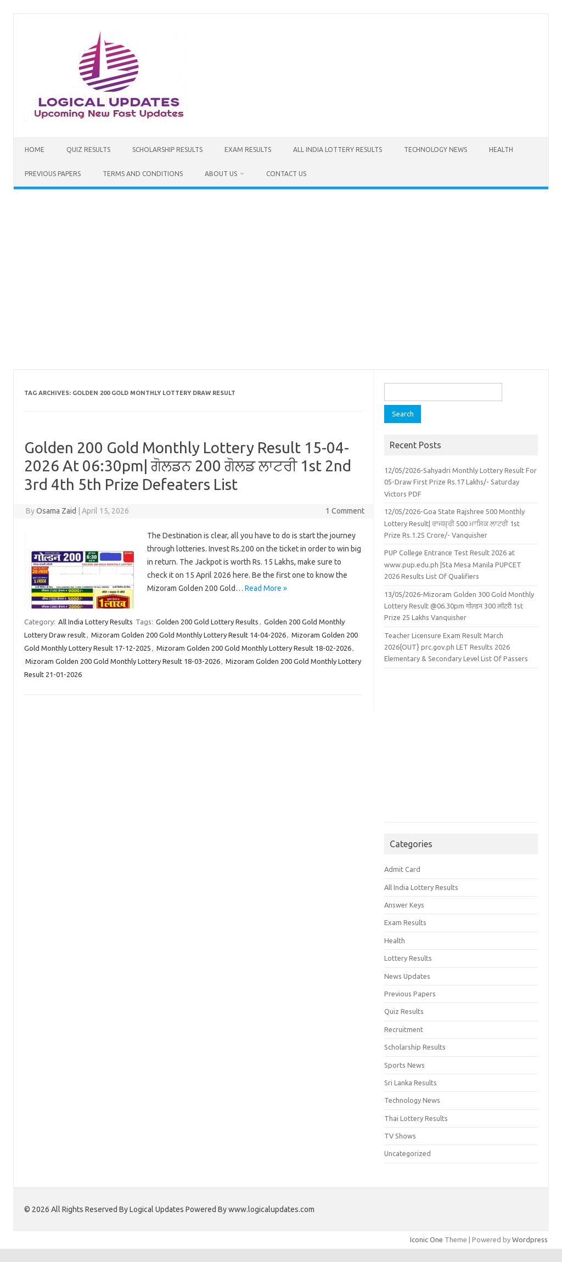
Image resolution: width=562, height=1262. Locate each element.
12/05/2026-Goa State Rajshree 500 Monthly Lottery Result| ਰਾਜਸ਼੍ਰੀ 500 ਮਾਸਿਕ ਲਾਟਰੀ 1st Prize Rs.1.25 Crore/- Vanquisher (454, 523)
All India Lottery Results (337, 149)
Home (34, 149)
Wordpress (530, 1239)
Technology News (435, 149)
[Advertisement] (281, 279)
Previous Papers (53, 173)
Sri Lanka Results (410, 1082)
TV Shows (400, 1136)
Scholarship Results (167, 149)
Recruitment (403, 1029)
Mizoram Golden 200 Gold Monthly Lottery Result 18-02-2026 (253, 648)
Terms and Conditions (143, 173)
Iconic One (426, 1239)
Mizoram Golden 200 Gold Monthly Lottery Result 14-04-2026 (188, 635)
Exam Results (247, 149)
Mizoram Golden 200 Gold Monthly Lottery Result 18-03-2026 (122, 661)
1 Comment (344, 510)
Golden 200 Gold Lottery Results (207, 622)
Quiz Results (88, 149)
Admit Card (402, 869)
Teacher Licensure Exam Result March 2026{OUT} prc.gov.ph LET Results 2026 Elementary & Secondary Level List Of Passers (456, 647)
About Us (221, 173)
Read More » (266, 588)
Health (501, 149)
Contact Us (286, 173)
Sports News (404, 1065)
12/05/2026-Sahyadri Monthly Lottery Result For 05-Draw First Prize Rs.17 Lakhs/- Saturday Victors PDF (460, 482)
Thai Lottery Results (416, 1118)
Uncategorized (407, 1153)
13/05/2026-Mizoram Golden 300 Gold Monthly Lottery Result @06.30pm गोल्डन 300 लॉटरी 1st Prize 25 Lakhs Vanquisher (459, 606)
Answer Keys (404, 905)
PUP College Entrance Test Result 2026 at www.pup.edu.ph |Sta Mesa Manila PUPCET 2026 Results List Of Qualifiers (452, 564)
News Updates (407, 976)
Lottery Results (408, 958)
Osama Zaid (56, 510)
